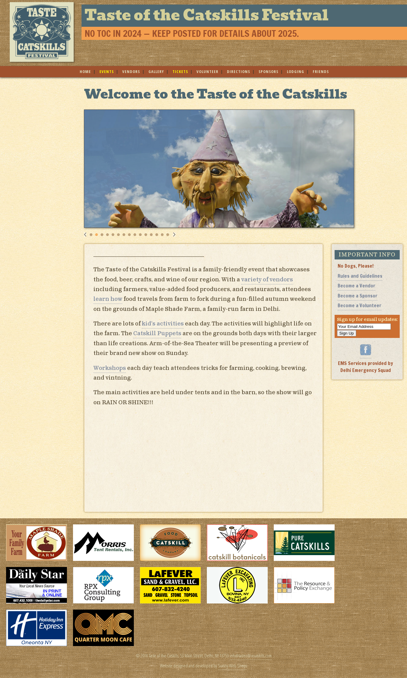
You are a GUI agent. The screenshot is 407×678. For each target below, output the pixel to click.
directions (238, 71)
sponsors (268, 71)
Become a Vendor (356, 285)
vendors (131, 71)
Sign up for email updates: (367, 319)
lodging (295, 71)
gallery (156, 71)
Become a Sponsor (357, 295)
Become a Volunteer (359, 305)
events (106, 71)
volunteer (207, 71)
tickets (180, 71)
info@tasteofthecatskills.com (251, 655)
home (85, 71)
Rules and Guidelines (360, 276)
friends (321, 71)
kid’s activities (163, 323)
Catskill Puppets (157, 333)
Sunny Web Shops (232, 665)
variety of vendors (267, 279)
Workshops (109, 368)
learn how (107, 299)
